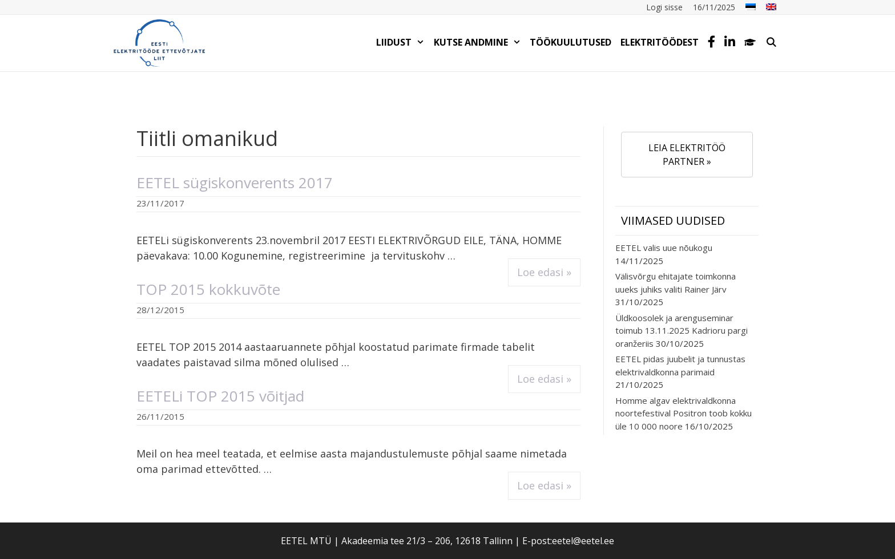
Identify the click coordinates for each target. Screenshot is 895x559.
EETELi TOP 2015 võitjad (220, 396)
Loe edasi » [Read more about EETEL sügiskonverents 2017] (544, 272)
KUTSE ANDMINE (480, 42)
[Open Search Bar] (770, 42)
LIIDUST (402, 42)
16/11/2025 (714, 7)
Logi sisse (664, 7)
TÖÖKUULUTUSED (570, 42)
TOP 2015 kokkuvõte (208, 289)
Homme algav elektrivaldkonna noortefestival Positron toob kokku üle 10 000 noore (683, 413)
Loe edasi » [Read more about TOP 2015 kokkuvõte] (544, 379)
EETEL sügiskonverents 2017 (234, 182)
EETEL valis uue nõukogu (663, 247)
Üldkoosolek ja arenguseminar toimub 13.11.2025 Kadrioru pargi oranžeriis (681, 330)
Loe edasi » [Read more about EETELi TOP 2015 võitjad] (544, 485)
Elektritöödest (659, 42)
